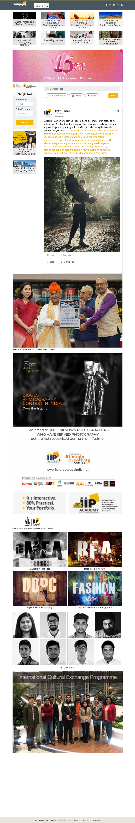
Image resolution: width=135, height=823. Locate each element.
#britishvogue (70, 153)
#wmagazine (72, 134)
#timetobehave (87, 153)
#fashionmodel (109, 130)
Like (50, 262)
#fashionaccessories (54, 134)
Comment (67, 262)
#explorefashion (52, 146)
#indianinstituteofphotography (77, 146)
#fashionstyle (93, 130)
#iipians (105, 143)
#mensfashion (79, 143)
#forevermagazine (89, 134)
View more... (67, 668)
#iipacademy (100, 146)
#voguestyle (103, 150)
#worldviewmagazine (76, 140)
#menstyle (93, 140)
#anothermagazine (72, 137)
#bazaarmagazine (71, 150)
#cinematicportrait (53, 153)
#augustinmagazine (54, 140)
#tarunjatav (101, 153)
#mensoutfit (105, 140)
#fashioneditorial (77, 130)
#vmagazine (106, 134)
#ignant (67, 143)
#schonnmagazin (52, 137)
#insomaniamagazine (93, 137)
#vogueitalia (93, 143)
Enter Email (21, 100)
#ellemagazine (88, 150)
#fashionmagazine (53, 143)
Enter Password (23, 109)
